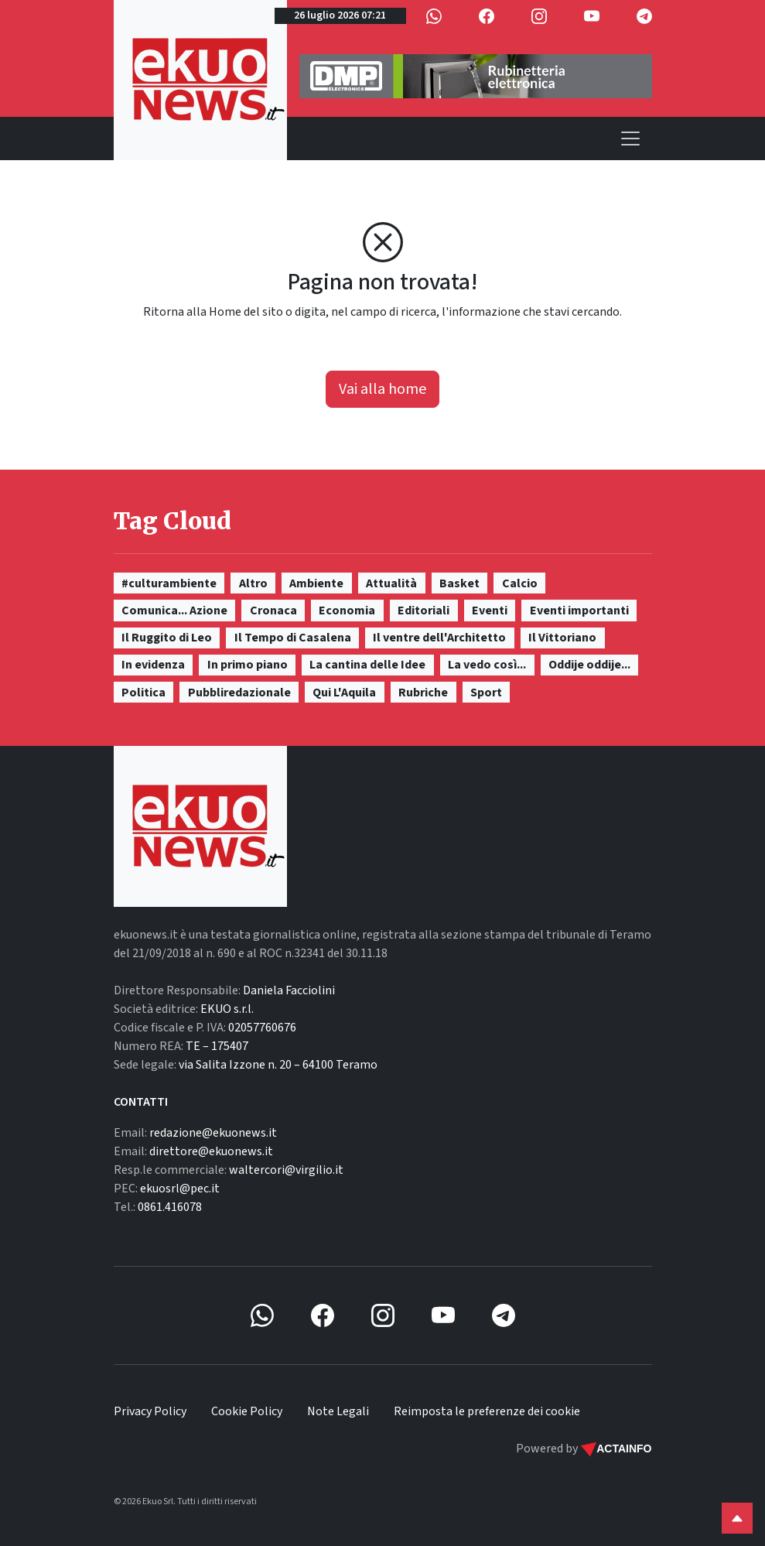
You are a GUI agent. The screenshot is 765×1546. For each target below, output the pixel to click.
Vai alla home (382, 389)
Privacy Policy (150, 1411)
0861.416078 (170, 1207)
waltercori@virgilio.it (286, 1169)
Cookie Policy (246, 1411)
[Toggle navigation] (630, 138)
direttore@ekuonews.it (211, 1151)
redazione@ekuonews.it (213, 1132)
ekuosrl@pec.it (180, 1188)
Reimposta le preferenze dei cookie (487, 1411)
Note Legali (338, 1411)
